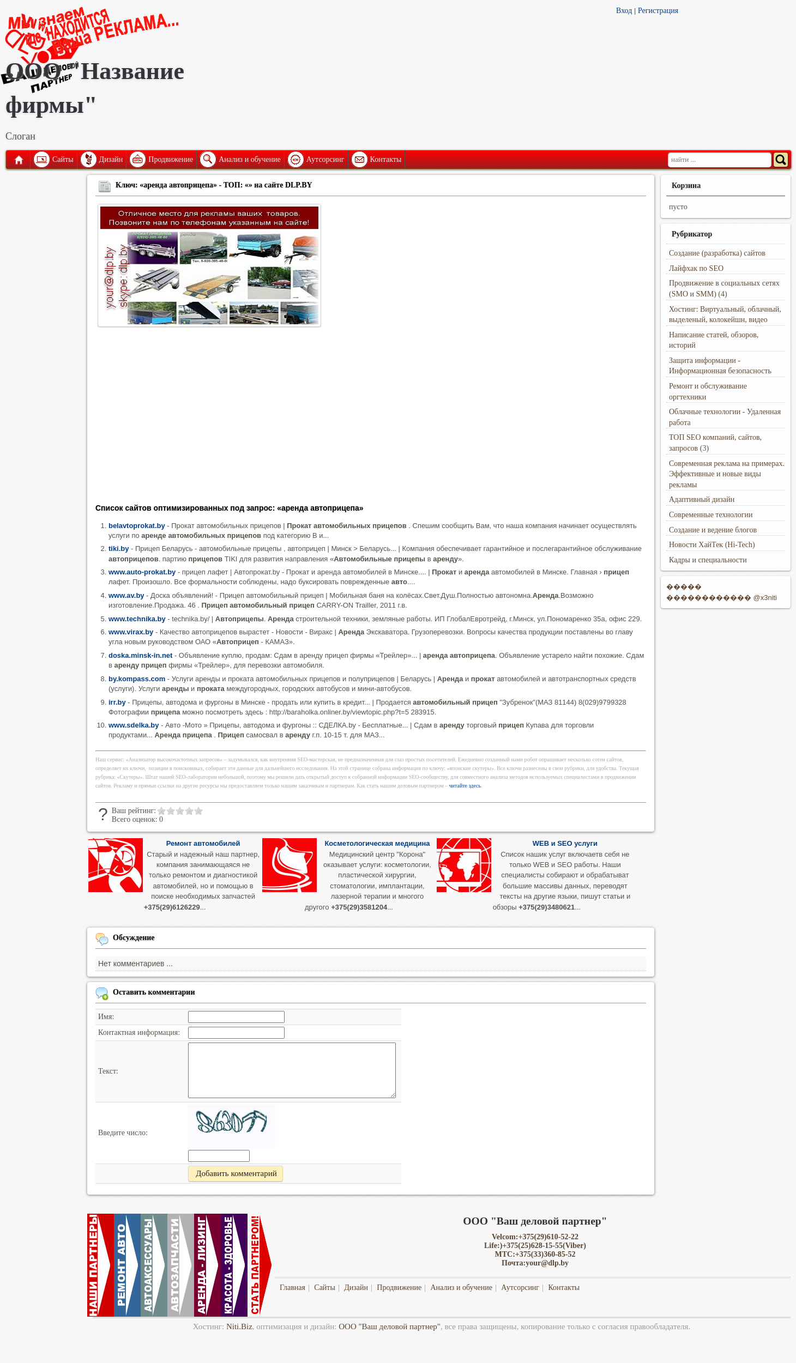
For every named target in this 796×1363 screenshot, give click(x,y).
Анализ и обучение (249, 159)
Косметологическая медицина (377, 843)
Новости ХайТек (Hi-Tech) (712, 545)
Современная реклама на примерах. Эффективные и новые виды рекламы (727, 474)
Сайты (63, 159)
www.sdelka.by (133, 725)
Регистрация (658, 11)
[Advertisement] (370, 418)
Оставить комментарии (154, 992)
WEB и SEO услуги (565, 843)
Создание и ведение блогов (713, 530)
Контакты (386, 159)
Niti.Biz (239, 1326)
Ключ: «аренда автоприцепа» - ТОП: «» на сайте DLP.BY (214, 185)
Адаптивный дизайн (701, 499)
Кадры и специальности (708, 560)
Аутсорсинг (325, 159)
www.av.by (126, 595)
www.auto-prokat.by (142, 572)
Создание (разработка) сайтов (717, 253)
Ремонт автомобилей (203, 843)
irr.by (117, 702)
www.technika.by (137, 619)
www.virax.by (130, 632)
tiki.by (118, 548)
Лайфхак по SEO (696, 268)
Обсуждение (134, 938)
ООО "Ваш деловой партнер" (390, 1326)
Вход (624, 11)
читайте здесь (465, 786)
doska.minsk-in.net (140, 655)
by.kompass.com (136, 679)
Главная (18, 159)
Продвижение (170, 159)
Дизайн (111, 159)
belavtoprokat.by (136, 526)
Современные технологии (711, 515)
